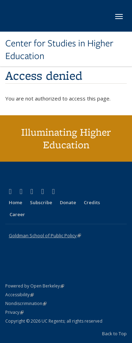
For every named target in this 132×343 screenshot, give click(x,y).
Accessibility (19, 295)
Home (15, 202)
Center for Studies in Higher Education (59, 50)
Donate (68, 202)
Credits (92, 202)
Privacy (14, 312)
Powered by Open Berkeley (34, 286)
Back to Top (114, 333)
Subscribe (41, 202)
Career (17, 214)
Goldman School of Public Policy (45, 235)
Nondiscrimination (25, 303)
